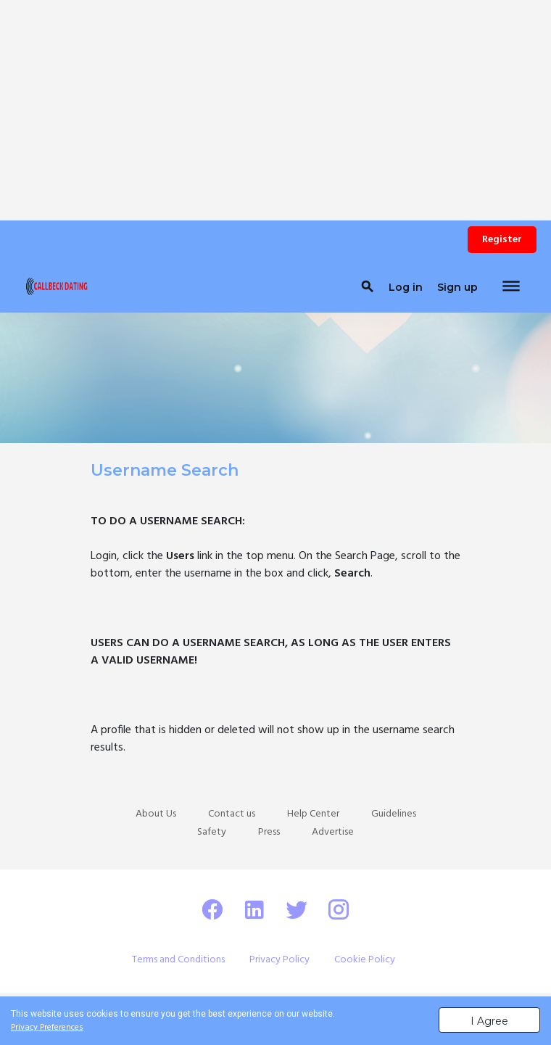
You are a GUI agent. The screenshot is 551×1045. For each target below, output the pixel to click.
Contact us (231, 814)
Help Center (313, 814)
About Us (156, 814)
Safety (211, 832)
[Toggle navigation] (511, 287)
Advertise (333, 832)
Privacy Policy (279, 959)
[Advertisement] (275, 101)
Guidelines (393, 814)
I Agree (489, 1021)
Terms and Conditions (178, 959)
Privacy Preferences (47, 1027)
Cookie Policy (364, 959)
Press (269, 832)
